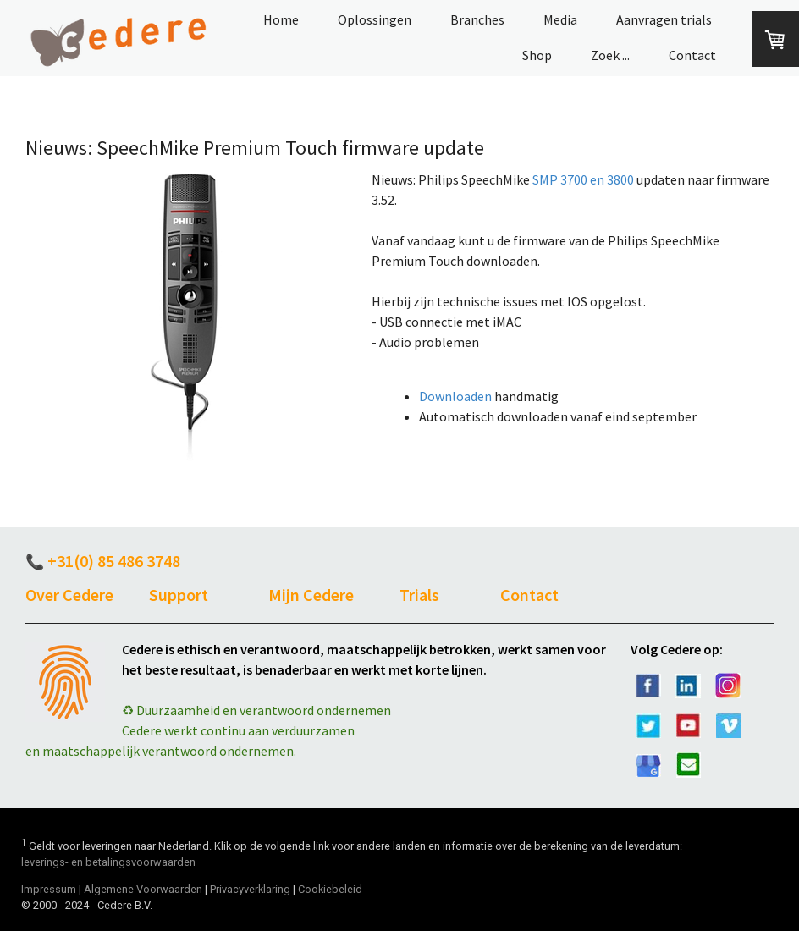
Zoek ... (610, 55)
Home (281, 19)
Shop (537, 55)
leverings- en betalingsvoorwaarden (108, 862)
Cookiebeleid (330, 889)
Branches (477, 19)
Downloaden (455, 396)
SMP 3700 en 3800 (583, 179)
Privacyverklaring (250, 889)
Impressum (48, 889)
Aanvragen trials (664, 19)
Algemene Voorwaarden (143, 889)
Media (560, 19)
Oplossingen (374, 19)
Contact (692, 55)
